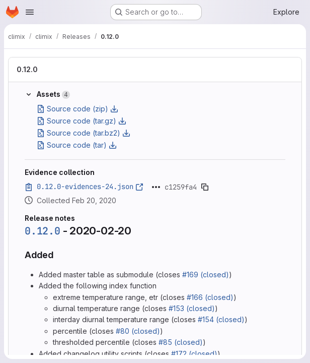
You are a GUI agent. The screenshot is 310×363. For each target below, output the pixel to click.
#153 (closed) (192, 308)
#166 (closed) (210, 297)
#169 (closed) (205, 274)
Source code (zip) (77, 108)
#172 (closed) (194, 353)
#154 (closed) (221, 319)
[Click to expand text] (156, 187)
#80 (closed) (138, 331)
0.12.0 (27, 69)
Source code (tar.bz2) (83, 133)
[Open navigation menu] (30, 12)
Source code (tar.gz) (81, 120)
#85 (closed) (181, 342)
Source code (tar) (77, 145)
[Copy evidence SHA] (205, 187)
